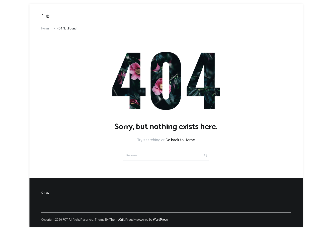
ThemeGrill (116, 219)
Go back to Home (180, 140)
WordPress (160, 219)
